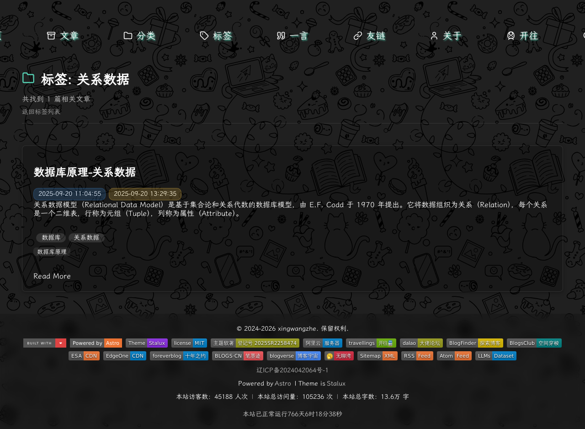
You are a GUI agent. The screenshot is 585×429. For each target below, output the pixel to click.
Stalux (336, 383)
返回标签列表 (41, 112)
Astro (283, 383)
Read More (52, 276)
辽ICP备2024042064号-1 (292, 370)
